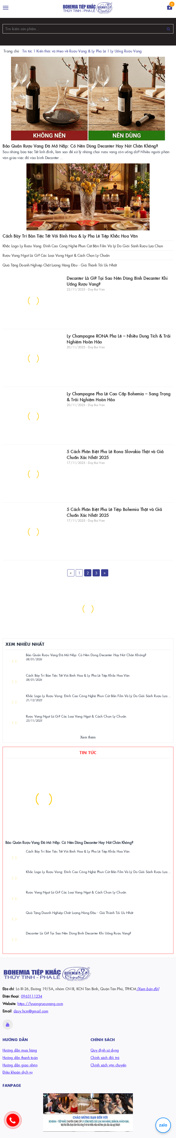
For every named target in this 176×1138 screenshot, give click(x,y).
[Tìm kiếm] (168, 28)
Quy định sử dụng (105, 1050)
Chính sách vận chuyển (108, 1064)
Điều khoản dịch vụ (18, 1072)
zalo (163, 1125)
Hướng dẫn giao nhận (20, 1064)
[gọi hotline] (15, 1122)
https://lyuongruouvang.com (40, 1003)
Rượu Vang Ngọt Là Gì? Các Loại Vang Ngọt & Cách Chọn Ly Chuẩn (56, 255)
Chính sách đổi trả (105, 1057)
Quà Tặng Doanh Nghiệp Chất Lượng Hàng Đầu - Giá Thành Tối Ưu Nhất (60, 264)
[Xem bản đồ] (147, 988)
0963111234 (31, 996)
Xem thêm (88, 737)
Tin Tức (88, 752)
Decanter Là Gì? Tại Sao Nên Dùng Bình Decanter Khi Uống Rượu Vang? (78, 933)
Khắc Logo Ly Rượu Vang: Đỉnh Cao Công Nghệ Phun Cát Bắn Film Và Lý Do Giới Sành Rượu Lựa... (98, 695)
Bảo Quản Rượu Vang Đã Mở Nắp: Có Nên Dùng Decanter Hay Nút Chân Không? (80, 146)
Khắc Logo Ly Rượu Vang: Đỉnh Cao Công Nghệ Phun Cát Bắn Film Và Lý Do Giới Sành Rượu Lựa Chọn (83, 245)
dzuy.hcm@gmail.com (31, 1010)
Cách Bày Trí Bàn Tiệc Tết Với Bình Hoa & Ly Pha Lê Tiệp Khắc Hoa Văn (70, 236)
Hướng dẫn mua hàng (20, 1050)
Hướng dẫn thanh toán (20, 1057)
